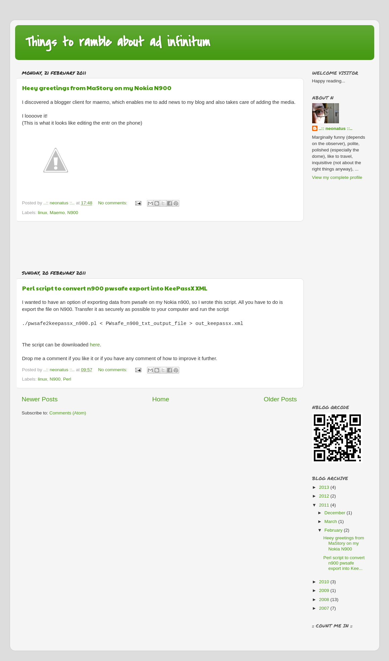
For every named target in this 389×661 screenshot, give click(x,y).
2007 (324, 608)
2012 (324, 496)
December (336, 512)
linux (42, 212)
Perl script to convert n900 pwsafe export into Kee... (343, 563)
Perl (67, 379)
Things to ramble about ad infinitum (117, 42)
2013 (324, 487)
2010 (324, 581)
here (95, 344)
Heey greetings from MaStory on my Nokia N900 (97, 87)
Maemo (57, 212)
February (334, 530)
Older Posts (280, 399)
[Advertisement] (159, 245)
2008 (324, 599)
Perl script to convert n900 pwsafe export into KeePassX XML (114, 288)
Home (160, 399)
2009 (324, 590)
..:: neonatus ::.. (336, 128)
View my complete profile (337, 177)
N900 (72, 212)
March (331, 521)
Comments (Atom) (67, 412)
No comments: (113, 202)
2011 (324, 505)
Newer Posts (40, 399)
